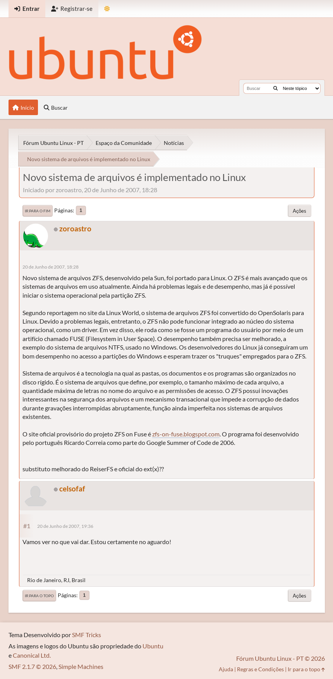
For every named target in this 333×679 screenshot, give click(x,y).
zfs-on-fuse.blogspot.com (186, 434)
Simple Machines (80, 666)
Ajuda (226, 669)
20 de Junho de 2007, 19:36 (65, 526)
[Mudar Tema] (107, 8)
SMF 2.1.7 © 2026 (32, 666)
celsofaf (72, 488)
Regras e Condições (260, 669)
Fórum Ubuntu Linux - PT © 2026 (280, 658)
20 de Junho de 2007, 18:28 (50, 266)
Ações (299, 211)
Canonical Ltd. (32, 655)
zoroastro (75, 228)
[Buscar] (275, 88)
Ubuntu (152, 646)
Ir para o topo (39, 595)
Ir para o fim (37, 211)
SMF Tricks (86, 634)
